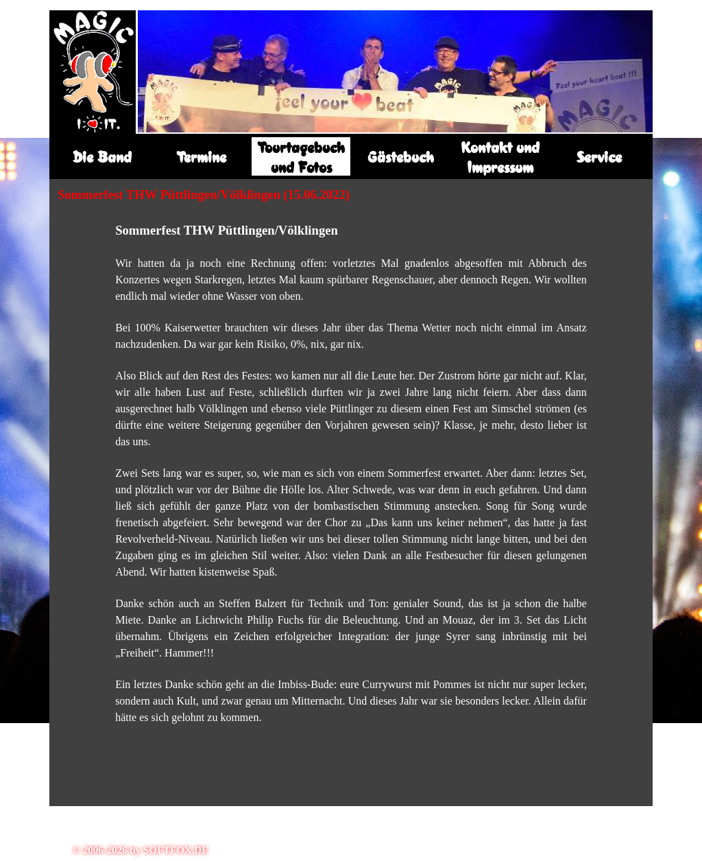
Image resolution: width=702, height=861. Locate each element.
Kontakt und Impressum (500, 157)
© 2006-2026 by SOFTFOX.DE (140, 850)
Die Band (102, 157)
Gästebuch (400, 157)
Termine (201, 157)
